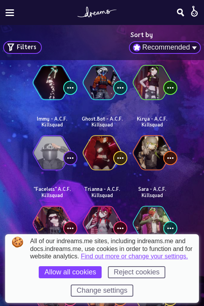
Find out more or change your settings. (134, 256)
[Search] (180, 12)
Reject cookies (136, 272)
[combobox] (165, 47)
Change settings (102, 290)
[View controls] (70, 88)
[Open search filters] (22, 47)
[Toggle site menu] (10, 12)
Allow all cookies (70, 272)
